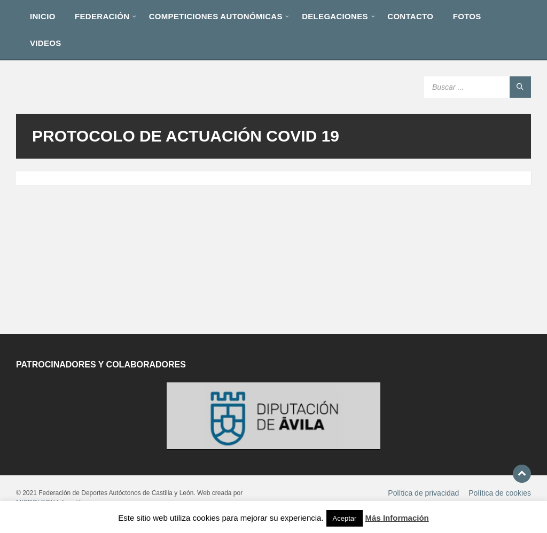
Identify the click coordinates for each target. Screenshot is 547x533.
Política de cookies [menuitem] (499, 493)
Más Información (397, 517)
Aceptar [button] (345, 518)
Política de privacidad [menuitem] (423, 493)
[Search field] (477, 87)
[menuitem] (42, 16)
